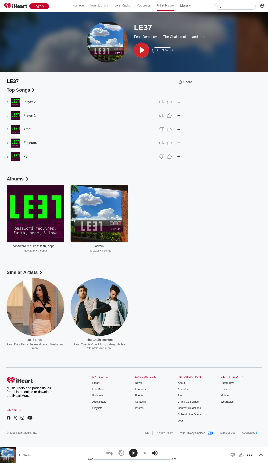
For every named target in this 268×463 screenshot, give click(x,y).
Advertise (183, 389)
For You (78, 5)
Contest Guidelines (189, 408)
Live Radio (122, 5)
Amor (27, 129)
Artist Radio (165, 5)
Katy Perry (21, 344)
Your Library (99, 5)
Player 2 (29, 102)
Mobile (225, 395)
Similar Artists (25, 272)
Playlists (97, 408)
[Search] (235, 6)
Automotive (227, 382)
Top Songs (21, 90)
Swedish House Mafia (158, 344)
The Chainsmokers (177, 37)
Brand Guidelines (188, 401)
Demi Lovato (152, 37)
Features (140, 389)
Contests (140, 401)
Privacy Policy (164, 432)
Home (224, 389)
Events (139, 395)
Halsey (110, 344)
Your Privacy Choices (196, 432)
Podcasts (143, 5)
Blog (180, 395)
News (138, 382)
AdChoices (250, 432)
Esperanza (31, 143)
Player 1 (29, 115)
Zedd (177, 344)
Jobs (180, 420)
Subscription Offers (189, 414)
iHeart (96, 382)
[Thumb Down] (161, 102)
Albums (18, 179)
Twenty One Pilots (93, 344)
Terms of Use (227, 432)
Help (146, 432)
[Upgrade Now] (39, 6)
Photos (139, 408)
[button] (141, 50)
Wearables (227, 401)
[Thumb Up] (169, 102)
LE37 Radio (24, 455)
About (181, 382)
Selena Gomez (39, 344)
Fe (25, 156)
